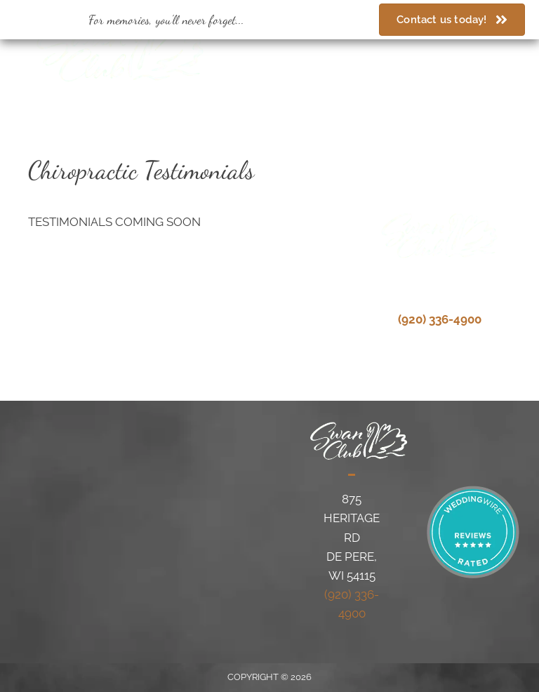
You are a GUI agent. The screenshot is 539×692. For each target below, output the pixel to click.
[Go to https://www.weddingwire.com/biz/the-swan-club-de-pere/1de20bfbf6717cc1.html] (463, 56)
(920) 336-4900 (306, 54)
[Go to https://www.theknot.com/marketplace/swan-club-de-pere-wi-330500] (487, 56)
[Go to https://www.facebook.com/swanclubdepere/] (438, 56)
